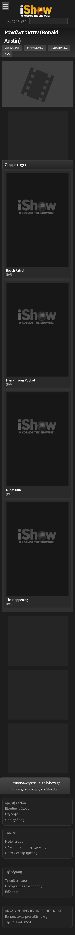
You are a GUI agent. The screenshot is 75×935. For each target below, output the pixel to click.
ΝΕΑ (7, 53)
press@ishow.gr (37, 916)
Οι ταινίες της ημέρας (21, 852)
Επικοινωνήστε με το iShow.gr (35, 782)
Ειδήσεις (11, 891)
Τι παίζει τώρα (16, 880)
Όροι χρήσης (14, 819)
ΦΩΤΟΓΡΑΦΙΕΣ (59, 47)
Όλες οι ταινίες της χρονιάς (25, 847)
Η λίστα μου (14, 841)
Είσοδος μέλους (17, 808)
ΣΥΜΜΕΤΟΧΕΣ (35, 47)
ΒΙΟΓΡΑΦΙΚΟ (12, 47)
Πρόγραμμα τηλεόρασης (23, 886)
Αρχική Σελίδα (15, 803)
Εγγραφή (11, 814)
